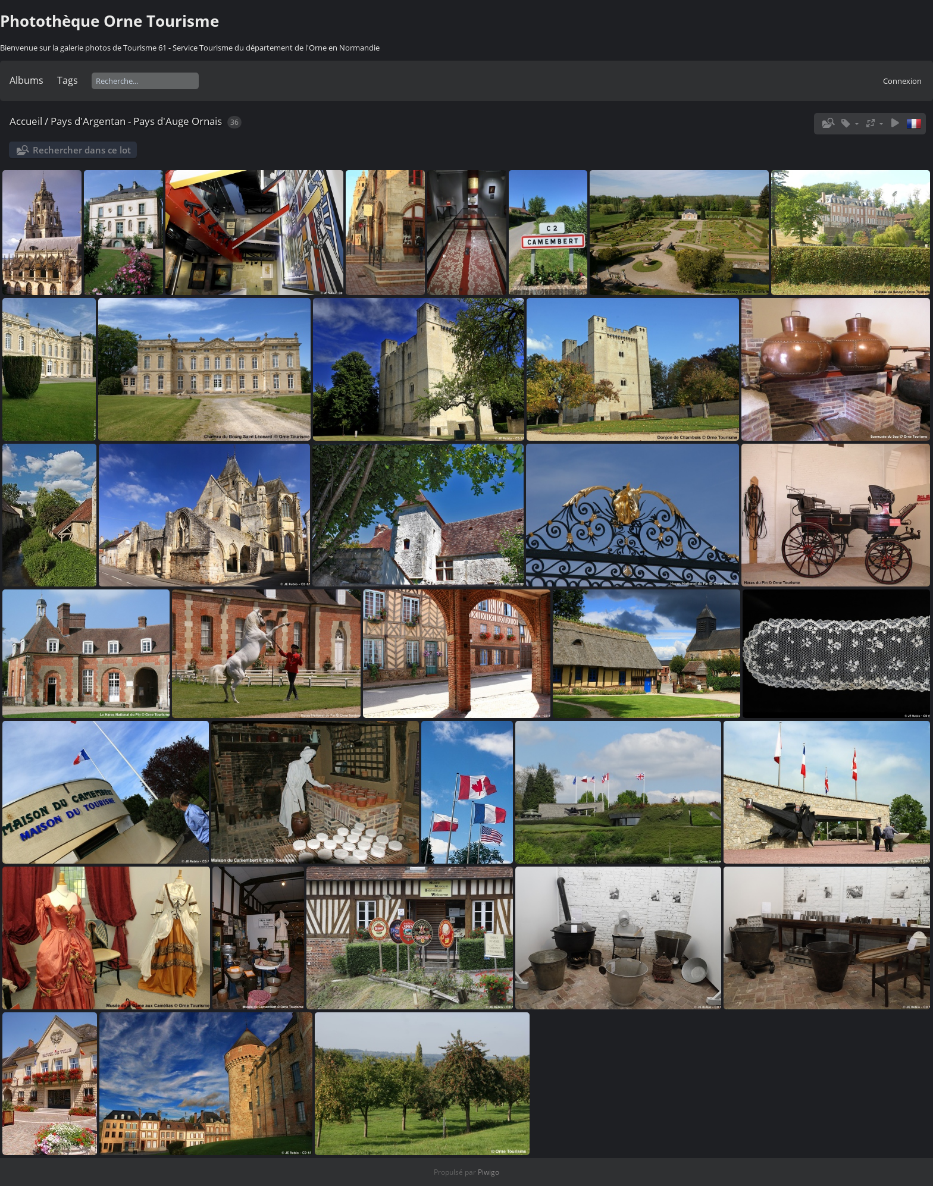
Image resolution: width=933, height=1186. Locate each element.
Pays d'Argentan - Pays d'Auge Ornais (136, 121)
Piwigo (488, 1172)
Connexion (902, 81)
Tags (67, 80)
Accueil (26, 121)
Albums (26, 80)
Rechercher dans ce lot (82, 150)
